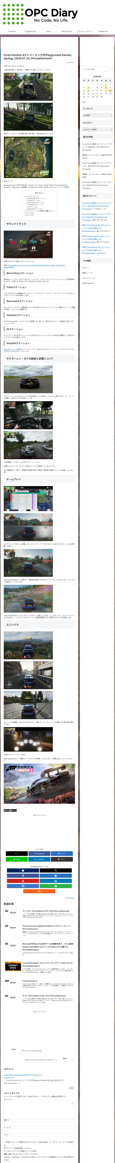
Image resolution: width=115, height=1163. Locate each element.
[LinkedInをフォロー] (44, 865)
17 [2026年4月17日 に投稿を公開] (106, 90)
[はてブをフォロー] (35, 865)
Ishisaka (100, 253)
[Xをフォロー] (25, 865)
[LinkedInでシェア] (57, 853)
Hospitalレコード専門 (12, 349)
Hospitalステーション (35, 209)
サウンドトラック (32, 196)
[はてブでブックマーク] (33, 853)
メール (7, 1101)
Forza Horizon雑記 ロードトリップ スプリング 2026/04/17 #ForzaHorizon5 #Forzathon (97, 147)
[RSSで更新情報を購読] (58, 865)
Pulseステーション (34, 200)
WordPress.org (87, 283)
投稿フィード (87, 273)
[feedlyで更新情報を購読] (54, 865)
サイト (6, 1108)
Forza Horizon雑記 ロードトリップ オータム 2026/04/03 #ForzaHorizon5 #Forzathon (97, 185)
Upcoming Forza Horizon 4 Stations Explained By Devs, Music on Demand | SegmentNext (34, 266)
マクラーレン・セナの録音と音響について (40, 211)
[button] (69, 853)
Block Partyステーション (36, 198)
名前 (6, 1093)
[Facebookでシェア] (21, 853)
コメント (8, 1072)
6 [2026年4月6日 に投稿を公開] (88, 87)
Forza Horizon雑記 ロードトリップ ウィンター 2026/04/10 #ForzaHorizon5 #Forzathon (97, 166)
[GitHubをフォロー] (49, 865)
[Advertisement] (39, 46)
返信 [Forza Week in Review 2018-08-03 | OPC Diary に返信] (71, 1061)
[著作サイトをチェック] (20, 865)
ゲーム (13, 810)
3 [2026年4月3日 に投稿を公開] (105, 84)
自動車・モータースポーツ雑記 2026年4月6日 (97, 175)
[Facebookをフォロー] (30, 865)
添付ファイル (9, 1121)
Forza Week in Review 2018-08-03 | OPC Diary (21, 1048)
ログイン (85, 267)
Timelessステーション (35, 204)
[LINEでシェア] (45, 853)
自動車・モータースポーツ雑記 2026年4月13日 (97, 156)
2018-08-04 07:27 (9, 1051)
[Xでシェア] (9, 853)
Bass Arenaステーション (36, 202)
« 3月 (84, 102)
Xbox (6, 810)
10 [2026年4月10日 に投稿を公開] (106, 87)
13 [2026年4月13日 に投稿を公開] (88, 90)
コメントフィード (88, 278)
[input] (97, 69)
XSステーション (33, 207)
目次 (36, 193)
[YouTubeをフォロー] (39, 865)
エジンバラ (30, 215)
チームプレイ (30, 213)
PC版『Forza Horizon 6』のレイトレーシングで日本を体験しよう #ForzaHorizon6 (96, 228)
